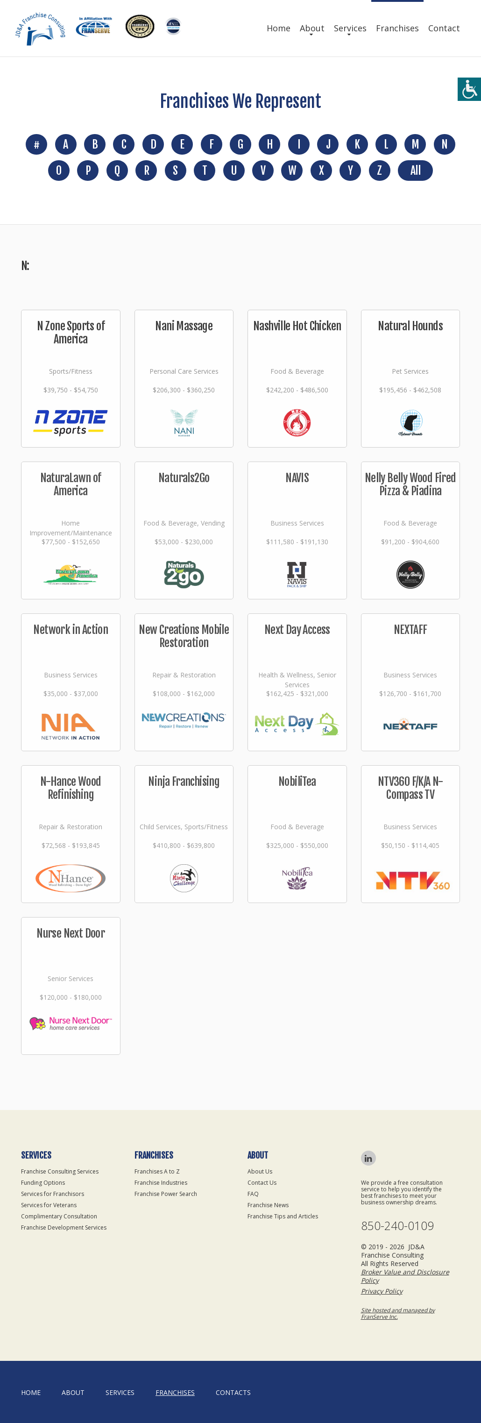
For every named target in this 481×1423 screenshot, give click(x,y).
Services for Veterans (49, 1205)
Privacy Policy (382, 1291)
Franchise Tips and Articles (283, 1216)
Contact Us (262, 1183)
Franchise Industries (160, 1183)
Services (350, 28)
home (31, 1392)
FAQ (253, 1194)
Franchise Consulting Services (60, 1171)
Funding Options (43, 1183)
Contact (444, 28)
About (312, 28)
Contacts (233, 1392)
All (415, 171)
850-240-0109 (397, 1225)
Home (278, 28)
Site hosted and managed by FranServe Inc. (398, 1313)
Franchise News (268, 1205)
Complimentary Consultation (59, 1216)
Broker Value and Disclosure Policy (405, 1276)
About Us (260, 1171)
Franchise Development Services (63, 1227)
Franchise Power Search (165, 1194)
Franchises (397, 28)
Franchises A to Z (157, 1171)
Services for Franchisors (52, 1194)
